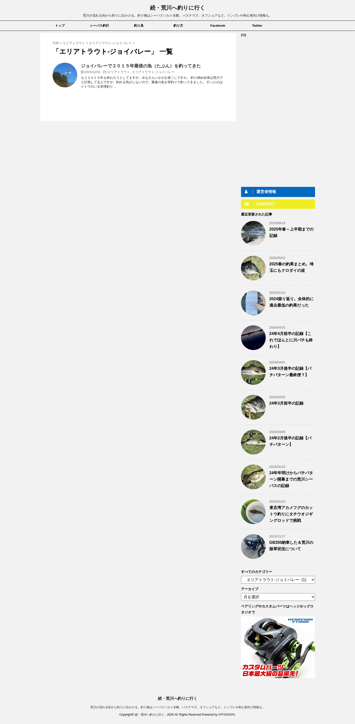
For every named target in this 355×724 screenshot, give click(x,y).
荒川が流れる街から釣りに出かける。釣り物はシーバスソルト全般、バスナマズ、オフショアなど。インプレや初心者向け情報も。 (177, 707)
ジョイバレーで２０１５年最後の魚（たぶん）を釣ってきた (141, 65)
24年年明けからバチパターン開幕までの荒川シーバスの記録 (291, 479)
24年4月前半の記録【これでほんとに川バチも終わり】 (291, 340)
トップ (60, 25)
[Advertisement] (278, 112)
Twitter (257, 25)
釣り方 (178, 25)
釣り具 (139, 25)
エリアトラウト (119, 72)
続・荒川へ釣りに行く (177, 8)
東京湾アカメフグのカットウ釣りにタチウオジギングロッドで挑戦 (291, 514)
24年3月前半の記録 (286, 403)
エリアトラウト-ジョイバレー (153, 72)
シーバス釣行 (99, 25)
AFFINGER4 (226, 714)
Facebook (217, 25)
